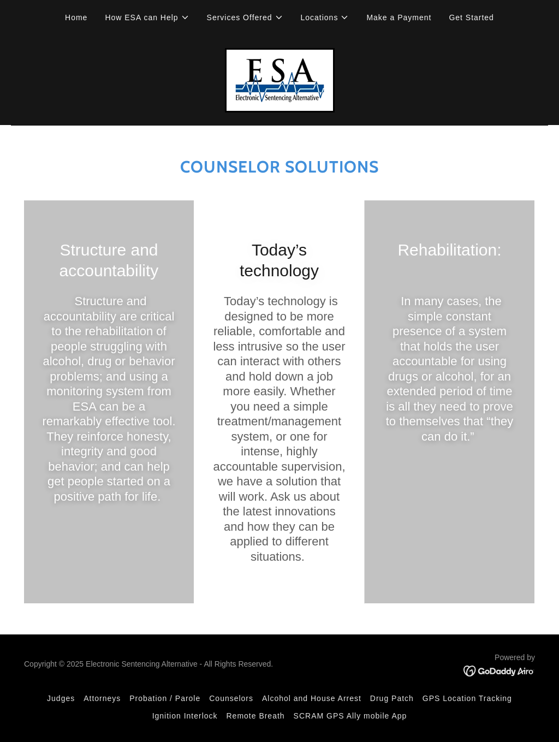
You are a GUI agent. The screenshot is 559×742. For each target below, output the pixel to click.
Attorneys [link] (102, 698)
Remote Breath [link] (256, 715)
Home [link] (76, 17)
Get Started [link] (471, 17)
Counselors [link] (231, 698)
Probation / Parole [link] (164, 698)
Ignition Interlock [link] (185, 715)
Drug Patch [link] (392, 698)
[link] (279, 79)
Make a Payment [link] (398, 17)
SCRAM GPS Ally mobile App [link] (350, 715)
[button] (147, 17)
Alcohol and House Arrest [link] (311, 698)
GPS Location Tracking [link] (467, 698)
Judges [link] (61, 698)
